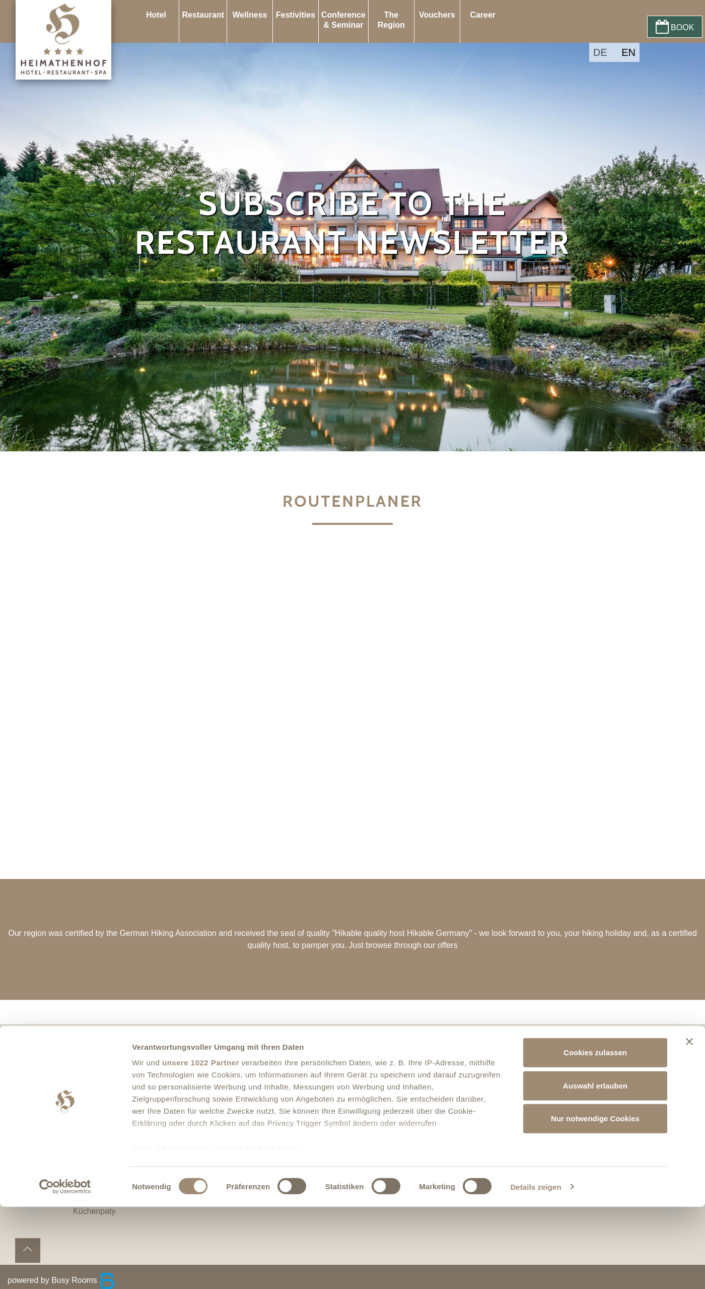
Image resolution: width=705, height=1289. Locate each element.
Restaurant (203, 15)
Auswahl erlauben (595, 1168)
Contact (99, 1066)
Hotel (156, 15)
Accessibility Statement (126, 1054)
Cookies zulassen (595, 1135)
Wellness (249, 15)
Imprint (97, 1078)
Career (483, 15)
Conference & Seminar (343, 20)
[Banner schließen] (689, 1124)
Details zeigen (535, 1269)
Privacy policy (109, 1090)
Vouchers (437, 15)
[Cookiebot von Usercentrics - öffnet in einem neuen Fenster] (65, 1269)
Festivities (295, 15)
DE (600, 52)
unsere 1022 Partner (200, 1145)
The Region (391, 20)
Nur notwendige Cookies (595, 1201)
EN (628, 52)
